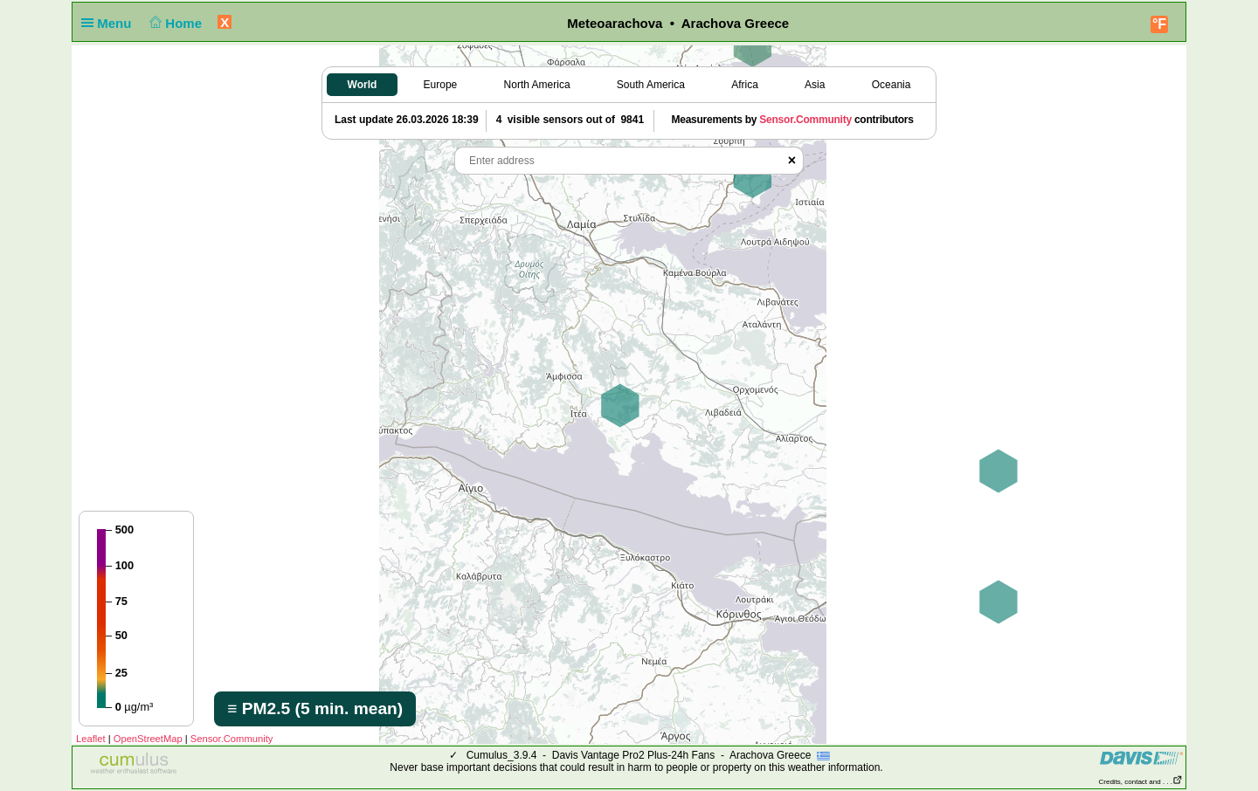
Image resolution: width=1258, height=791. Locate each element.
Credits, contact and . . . (1141, 782)
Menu (110, 23)
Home (174, 23)
